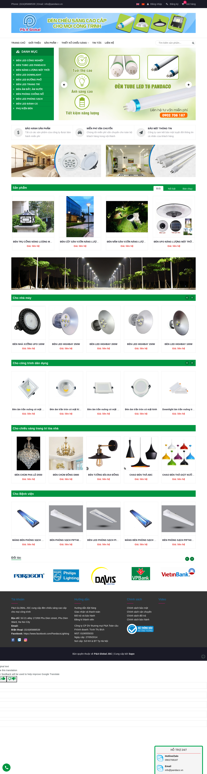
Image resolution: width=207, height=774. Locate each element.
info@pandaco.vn (53, 4)
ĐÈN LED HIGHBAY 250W (103, 344)
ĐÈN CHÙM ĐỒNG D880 (103, 475)
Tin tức (97, 43)
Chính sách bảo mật (137, 608)
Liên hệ (109, 43)
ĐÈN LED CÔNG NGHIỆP (28, 60)
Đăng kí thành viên (84, 619)
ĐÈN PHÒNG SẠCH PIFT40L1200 (105, 540)
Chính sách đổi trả (136, 615)
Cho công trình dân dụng (30, 363)
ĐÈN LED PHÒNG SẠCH (28, 99)
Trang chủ (18, 43)
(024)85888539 (27, 4)
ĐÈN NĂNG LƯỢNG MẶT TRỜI (31, 70)
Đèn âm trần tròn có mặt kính (179, 409)
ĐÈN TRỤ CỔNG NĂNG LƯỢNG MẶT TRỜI (36, 241)
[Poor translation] (12, 679)
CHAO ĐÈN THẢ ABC (178, 475)
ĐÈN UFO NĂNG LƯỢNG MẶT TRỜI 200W (176, 241)
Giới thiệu (34, 43)
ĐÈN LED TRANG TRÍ (26, 84)
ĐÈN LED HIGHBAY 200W (141, 344)
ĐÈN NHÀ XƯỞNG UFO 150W (28, 344)
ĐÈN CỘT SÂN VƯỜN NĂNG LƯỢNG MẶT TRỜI (85, 241)
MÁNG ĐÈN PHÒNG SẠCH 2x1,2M (68, 540)
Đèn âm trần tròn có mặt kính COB (106, 409)
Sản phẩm (51, 43)
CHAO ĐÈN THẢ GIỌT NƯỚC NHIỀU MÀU (34, 475)
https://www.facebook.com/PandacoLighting (46, 633)
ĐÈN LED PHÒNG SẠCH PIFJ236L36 (32, 540)
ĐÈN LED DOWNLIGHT (27, 75)
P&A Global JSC (103, 654)
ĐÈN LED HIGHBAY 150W (178, 344)
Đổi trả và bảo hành (84, 615)
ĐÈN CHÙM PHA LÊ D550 (66, 475)
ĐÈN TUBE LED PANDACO (29, 65)
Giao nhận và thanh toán (87, 612)
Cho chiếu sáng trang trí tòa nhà (36, 428)
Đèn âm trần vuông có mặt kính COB (70, 409)
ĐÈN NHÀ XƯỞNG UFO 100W (66, 344)
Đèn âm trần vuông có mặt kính (142, 409)
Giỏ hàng (189, 4)
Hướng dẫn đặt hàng (85, 608)
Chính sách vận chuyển (139, 612)
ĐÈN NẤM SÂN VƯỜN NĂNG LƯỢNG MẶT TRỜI (132, 241)
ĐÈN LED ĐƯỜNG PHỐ (27, 79)
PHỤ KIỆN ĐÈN (23, 108)
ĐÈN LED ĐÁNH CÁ (25, 103)
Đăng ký (172, 4)
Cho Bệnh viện (23, 493)
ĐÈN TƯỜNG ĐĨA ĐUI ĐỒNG (141, 475)
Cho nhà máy (22, 298)
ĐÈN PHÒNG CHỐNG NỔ (28, 94)
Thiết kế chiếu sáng (75, 43)
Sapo (131, 654)
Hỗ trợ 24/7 (179, 749)
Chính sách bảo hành (138, 619)
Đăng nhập (154, 4)
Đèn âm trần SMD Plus (28, 409)
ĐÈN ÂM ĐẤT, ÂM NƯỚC (28, 89)
